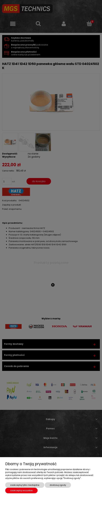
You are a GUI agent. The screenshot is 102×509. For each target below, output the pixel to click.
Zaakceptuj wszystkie (21, 490)
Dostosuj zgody (58, 485)
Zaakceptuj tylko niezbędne (24, 485)
